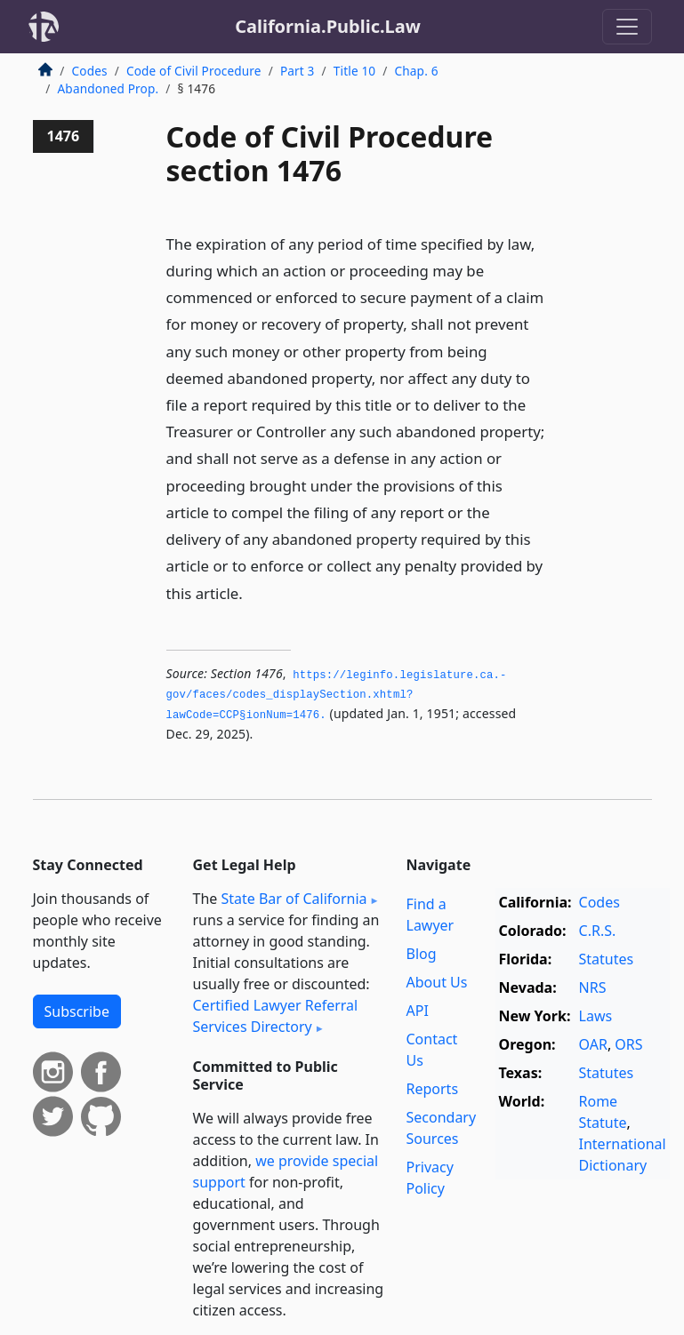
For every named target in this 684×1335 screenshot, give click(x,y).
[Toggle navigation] (627, 26)
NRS (593, 987)
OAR (593, 1044)
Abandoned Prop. (108, 88)
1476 (63, 136)
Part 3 (297, 70)
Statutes (606, 959)
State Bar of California (293, 898)
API (417, 1010)
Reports (432, 1089)
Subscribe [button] (76, 1011)
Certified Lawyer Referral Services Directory (275, 1015)
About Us (437, 982)
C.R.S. (597, 930)
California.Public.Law (328, 26)
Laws (596, 1016)
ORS (628, 1044)
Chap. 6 (417, 70)
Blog (421, 953)
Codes (90, 70)
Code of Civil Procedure (194, 70)
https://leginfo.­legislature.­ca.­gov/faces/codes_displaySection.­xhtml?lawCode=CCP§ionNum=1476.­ (336, 695)
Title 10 (355, 70)
